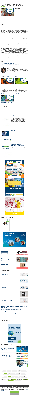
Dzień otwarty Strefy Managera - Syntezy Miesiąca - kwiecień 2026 (7, 363)
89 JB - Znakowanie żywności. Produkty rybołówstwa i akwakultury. (11, 309)
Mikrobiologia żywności (6, 374)
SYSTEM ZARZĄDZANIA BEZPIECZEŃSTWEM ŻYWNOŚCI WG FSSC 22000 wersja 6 (13, 311)
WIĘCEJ (26, 2)
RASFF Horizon (4, 280)
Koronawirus (23, 373)
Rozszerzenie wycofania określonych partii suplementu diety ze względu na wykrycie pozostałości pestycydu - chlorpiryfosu (8, 266)
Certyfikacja (3, 371)
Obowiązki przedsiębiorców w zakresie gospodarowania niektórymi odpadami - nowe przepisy (7, 103)
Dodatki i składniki (8, 76)
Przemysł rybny (4, 379)
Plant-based (5, 376)
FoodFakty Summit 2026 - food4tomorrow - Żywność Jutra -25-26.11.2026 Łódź (8, 356)
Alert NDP (9, 370)
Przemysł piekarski (24, 377)
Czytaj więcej (2, 93)
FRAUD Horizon (5, 274)
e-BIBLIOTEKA (3, 2)
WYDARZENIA (11, 2)
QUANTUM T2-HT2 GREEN (7, 300)
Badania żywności (14, 370)
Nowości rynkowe (13, 374)
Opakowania (18, 374)
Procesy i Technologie (22, 376)
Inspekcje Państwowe (11, 373)
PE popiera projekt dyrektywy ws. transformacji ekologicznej (20, 85)
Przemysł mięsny (4, 377)
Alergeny (5, 370)
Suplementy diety (19, 379)
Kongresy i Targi (18, 373)
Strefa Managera (13, 379)
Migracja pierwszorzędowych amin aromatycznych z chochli (6, 254)
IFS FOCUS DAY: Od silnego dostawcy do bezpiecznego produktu (7, 349)
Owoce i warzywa (24, 374)
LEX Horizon (4, 287)
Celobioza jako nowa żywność (5, 84)
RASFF (9, 379)
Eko (19, 371)
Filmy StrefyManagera (24, 371)
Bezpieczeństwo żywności (21, 370)
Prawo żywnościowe (14, 76)
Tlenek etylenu (25, 379)
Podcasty (10, 376)
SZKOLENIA (19, 2)
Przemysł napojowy (17, 377)
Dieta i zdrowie (9, 371)
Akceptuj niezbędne (14, 393)
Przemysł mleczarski (11, 377)
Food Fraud (5, 373)
